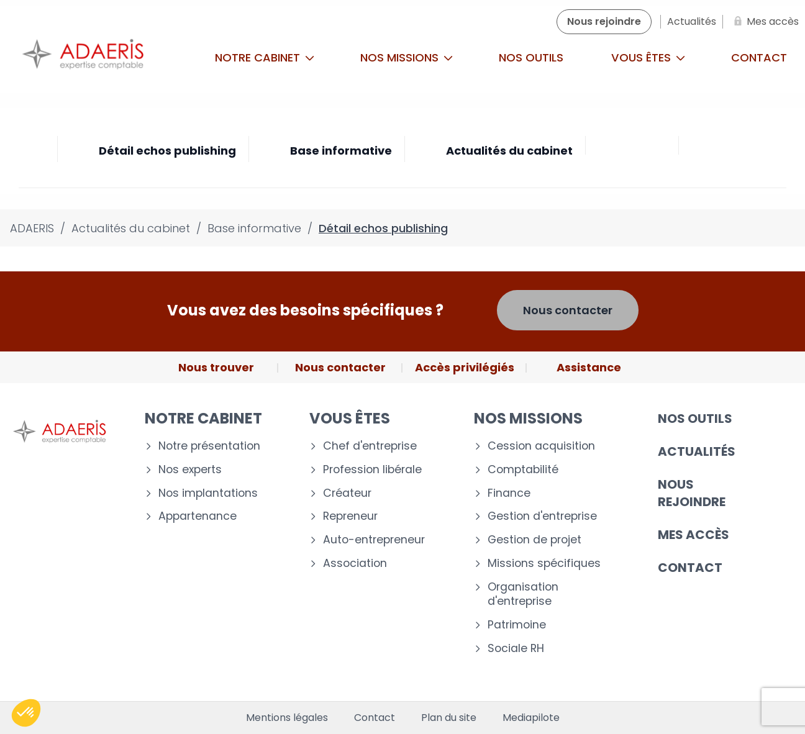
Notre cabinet (264, 57)
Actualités (696, 451)
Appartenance (197, 516)
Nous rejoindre (691, 493)
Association (355, 563)
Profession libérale (372, 470)
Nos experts (190, 470)
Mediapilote (531, 718)
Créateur (347, 493)
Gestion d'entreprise (542, 516)
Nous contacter (567, 310)
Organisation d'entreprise (523, 594)
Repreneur (350, 516)
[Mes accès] (764, 21)
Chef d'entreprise (370, 446)
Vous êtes (648, 57)
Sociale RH (516, 648)
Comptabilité (523, 470)
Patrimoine (517, 625)
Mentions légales (287, 718)
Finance (509, 493)
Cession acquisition (541, 446)
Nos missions (406, 57)
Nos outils (531, 57)
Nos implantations (208, 493)
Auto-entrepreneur (374, 540)
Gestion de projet (534, 540)
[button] (26, 713)
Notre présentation (209, 446)
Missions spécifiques (544, 563)
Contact (690, 567)
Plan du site (448, 718)
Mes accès (693, 534)
